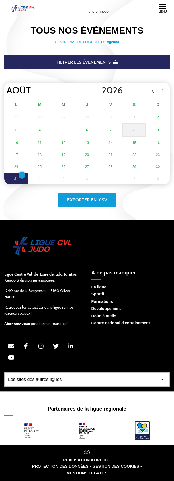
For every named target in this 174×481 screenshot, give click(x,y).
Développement (106, 308)
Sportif (97, 294)
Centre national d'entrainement (120, 323)
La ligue (99, 287)
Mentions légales (87, 473)
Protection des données (60, 466)
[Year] (97, 90)
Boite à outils (103, 316)
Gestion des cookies (115, 466)
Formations (102, 301)
